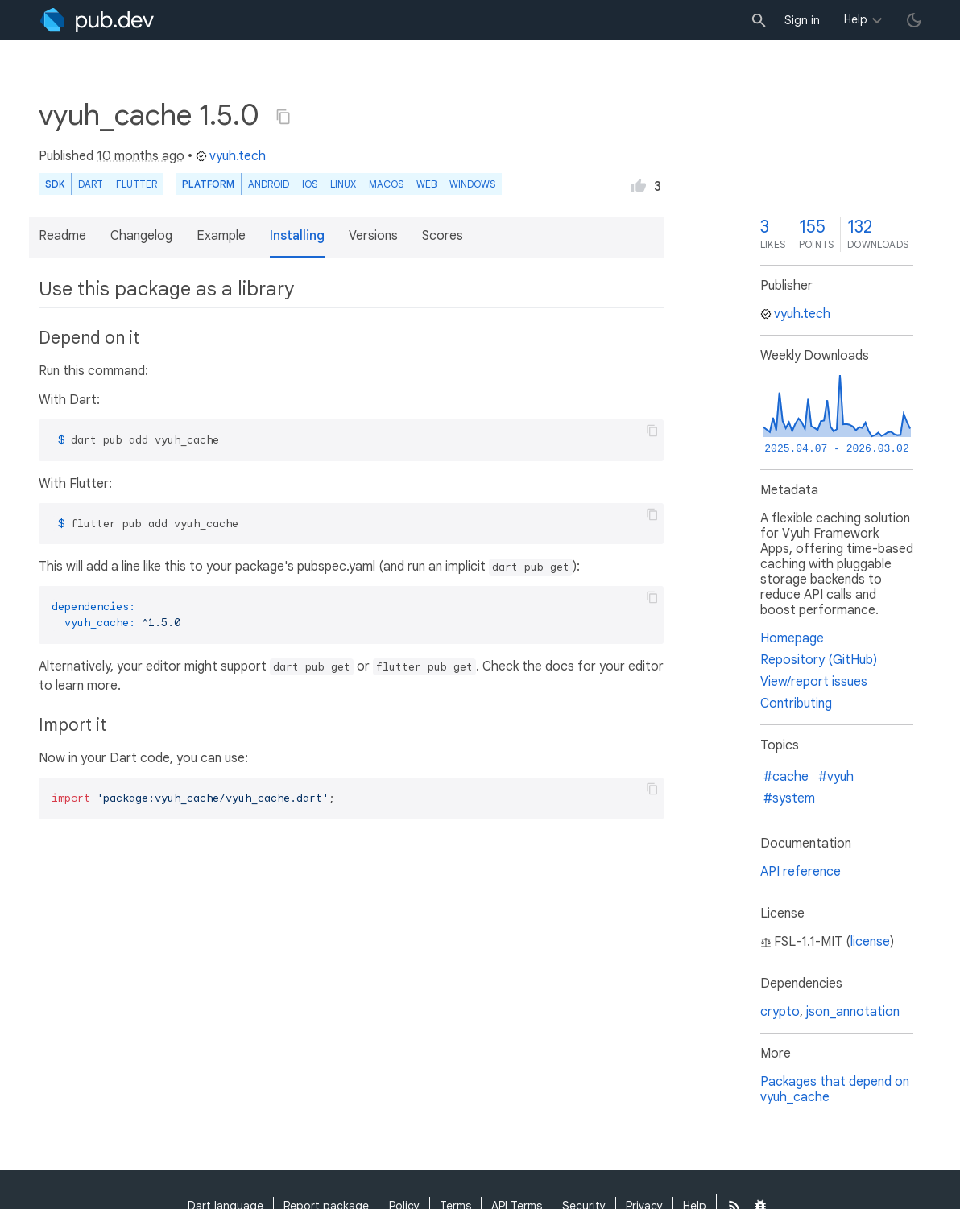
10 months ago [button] (140, 156)
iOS (309, 184)
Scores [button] (442, 236)
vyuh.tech (231, 156)
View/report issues (813, 682)
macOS (386, 184)
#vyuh (836, 777)
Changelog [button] (141, 236)
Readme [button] (62, 236)
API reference (800, 872)
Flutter (136, 184)
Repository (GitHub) (818, 660)
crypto (780, 1012)
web (426, 184)
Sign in (802, 20)
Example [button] (221, 236)
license (870, 942)
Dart (90, 184)
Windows (472, 184)
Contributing (796, 703)
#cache (786, 777)
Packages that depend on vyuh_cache (834, 1089)
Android (268, 184)
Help (855, 19)
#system (789, 798)
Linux (343, 184)
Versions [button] (373, 236)
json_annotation (853, 1012)
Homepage (792, 638)
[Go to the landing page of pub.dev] (97, 20)
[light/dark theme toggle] (914, 20)
